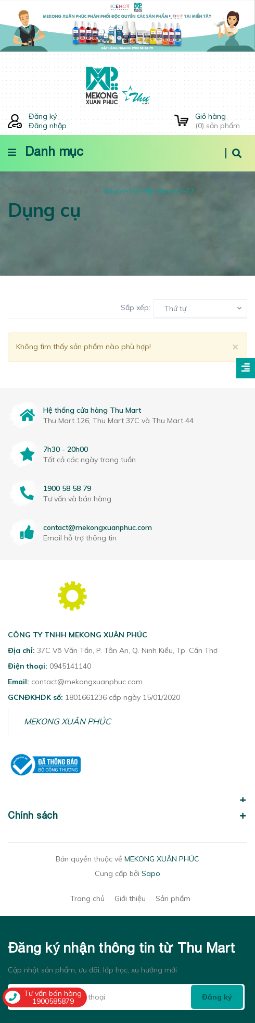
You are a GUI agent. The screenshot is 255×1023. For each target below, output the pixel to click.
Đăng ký (43, 116)
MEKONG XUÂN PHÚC (67, 721)
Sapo (151, 873)
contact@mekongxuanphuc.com (97, 527)
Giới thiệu (130, 898)
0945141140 (70, 666)
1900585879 (53, 1001)
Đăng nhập (48, 125)
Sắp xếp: (135, 307)
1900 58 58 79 (67, 488)
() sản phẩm (221, 121)
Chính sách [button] (127, 815)
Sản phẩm (173, 898)
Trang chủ (87, 898)
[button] (127, 794)
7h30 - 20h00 (65, 449)
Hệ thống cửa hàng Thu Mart (92, 410)
